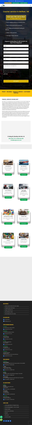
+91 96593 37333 (11, 379)
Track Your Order (8, 416)
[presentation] (11, 77)
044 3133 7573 (6, 369)
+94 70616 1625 (12, 399)
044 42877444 (6, 364)
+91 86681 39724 (11, 369)
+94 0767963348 (12, 389)
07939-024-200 (19, 138)
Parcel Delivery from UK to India (10, 313)
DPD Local (7, 414)
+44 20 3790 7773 (6, 339)
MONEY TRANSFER (24, 2)
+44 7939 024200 (6, 319)
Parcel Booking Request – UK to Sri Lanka (12, 407)
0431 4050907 (6, 375)
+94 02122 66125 (6, 389)
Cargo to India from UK (9, 309)
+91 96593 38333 (11, 364)
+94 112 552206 (6, 399)
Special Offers (8, 2)
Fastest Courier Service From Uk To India (12, 305)
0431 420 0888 (6, 379)
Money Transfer (7, 409)
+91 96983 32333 (11, 375)
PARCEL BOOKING (16, 2)
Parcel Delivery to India (9, 311)
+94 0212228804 (6, 394)
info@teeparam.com (16, 140)
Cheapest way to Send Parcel (10, 307)
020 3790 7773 (11, 1)
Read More (8, 174)
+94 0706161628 (12, 394)
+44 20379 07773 (6, 329)
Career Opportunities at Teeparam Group (12, 405)
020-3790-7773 (12, 138)
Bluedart (6, 412)
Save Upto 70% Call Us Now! (16, 17)
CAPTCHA (5, 74)
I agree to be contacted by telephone (11, 69)
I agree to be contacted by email (10, 71)
